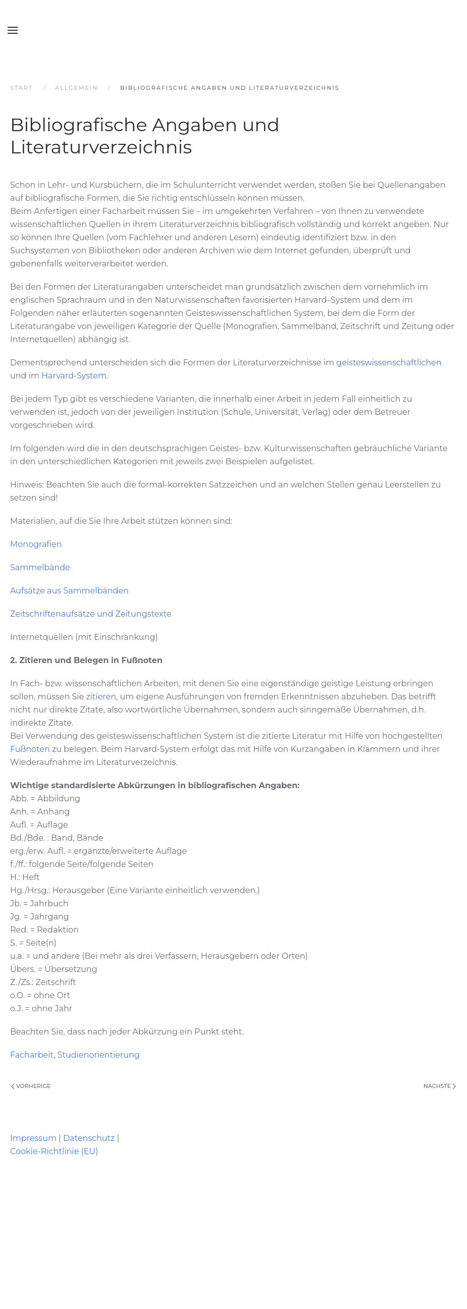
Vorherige (30, 1085)
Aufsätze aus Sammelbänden (69, 590)
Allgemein (76, 87)
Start (21, 87)
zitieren (101, 696)
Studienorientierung (99, 1055)
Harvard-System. (74, 375)
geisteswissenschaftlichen (388, 362)
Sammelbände (40, 567)
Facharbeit (32, 1055)
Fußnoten (31, 749)
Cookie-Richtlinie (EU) (54, 1151)
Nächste (440, 1085)
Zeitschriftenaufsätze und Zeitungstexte (90, 614)
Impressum (33, 1138)
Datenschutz (89, 1138)
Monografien (36, 544)
